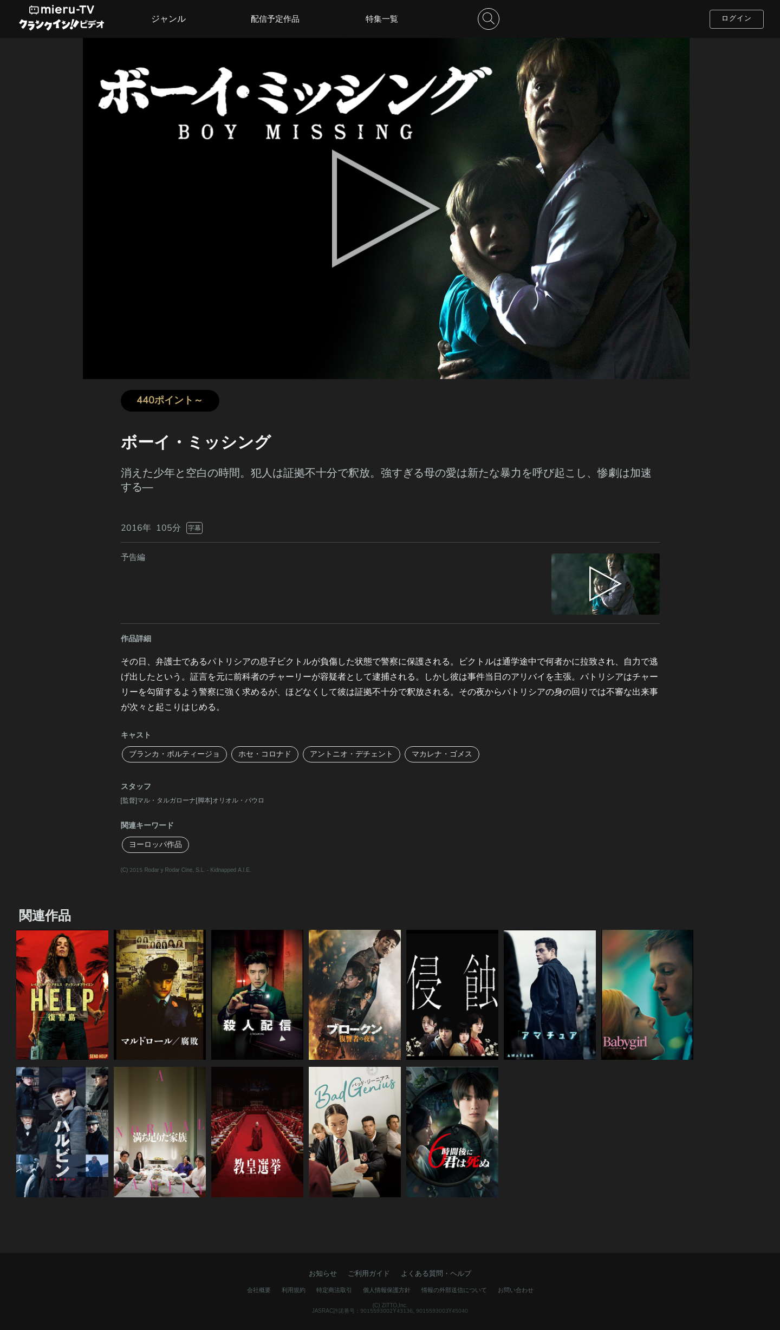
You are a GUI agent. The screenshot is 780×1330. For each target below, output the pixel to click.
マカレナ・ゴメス (442, 754)
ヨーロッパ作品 (155, 844)
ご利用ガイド (369, 1274)
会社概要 (259, 1290)
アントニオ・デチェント (351, 754)
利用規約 (294, 1290)
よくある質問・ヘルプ (436, 1274)
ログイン (737, 18)
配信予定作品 (275, 19)
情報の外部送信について (454, 1290)
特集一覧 (382, 19)
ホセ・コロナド (264, 754)
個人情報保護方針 (387, 1290)
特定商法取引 (334, 1290)
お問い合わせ (516, 1290)
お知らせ (323, 1274)
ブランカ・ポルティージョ (174, 754)
